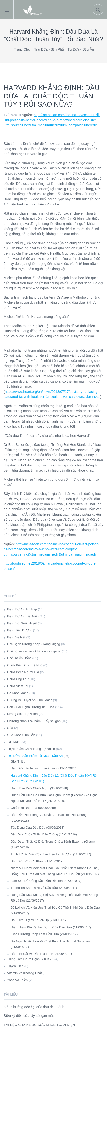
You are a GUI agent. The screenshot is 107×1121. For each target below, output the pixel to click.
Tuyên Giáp (15, 966)
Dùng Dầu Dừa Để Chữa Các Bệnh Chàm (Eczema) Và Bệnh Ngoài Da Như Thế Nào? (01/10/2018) (54, 798)
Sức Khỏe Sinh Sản (21, 735)
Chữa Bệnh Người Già (23, 672)
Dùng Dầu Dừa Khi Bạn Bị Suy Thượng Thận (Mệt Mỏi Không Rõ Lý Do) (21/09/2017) (54, 897)
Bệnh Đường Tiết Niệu (23, 616)
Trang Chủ (22, 49)
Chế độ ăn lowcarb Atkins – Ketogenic (34, 651)
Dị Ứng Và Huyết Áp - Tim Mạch (29, 700)
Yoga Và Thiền (17, 980)
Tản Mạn (13, 742)
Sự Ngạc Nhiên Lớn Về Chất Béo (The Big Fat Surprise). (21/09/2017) (51, 944)
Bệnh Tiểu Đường (19, 630)
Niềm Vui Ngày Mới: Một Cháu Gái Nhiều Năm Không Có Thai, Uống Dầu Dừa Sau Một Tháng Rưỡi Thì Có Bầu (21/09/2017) (55, 870)
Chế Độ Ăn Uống (19, 658)
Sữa (10, 728)
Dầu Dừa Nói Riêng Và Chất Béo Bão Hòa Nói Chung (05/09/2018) (48, 817)
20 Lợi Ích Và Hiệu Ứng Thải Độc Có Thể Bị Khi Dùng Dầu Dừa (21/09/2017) (55, 910)
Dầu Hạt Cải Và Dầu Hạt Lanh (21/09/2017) (41, 954)
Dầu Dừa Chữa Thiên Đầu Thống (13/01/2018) (44, 834)
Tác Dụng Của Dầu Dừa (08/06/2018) (37, 827)
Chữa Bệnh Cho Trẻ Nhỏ (24, 665)
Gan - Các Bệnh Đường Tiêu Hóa (30, 707)
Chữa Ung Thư (18, 679)
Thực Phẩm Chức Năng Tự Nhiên (31, 749)
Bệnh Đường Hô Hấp (22, 609)
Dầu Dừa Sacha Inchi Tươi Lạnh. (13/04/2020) (43, 768)
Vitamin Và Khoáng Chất (24, 973)
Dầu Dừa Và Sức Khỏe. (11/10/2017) (37, 861)
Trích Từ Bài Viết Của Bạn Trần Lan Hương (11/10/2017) (51, 854)
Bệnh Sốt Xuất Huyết (22, 623)
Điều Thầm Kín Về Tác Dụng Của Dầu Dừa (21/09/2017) (51, 927)
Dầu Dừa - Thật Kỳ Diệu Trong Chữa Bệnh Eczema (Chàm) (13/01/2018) (53, 844)
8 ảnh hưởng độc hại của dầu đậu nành (34, 1007)
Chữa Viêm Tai (17, 686)
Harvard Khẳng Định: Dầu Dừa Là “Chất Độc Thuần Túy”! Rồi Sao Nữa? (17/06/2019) (54, 778)
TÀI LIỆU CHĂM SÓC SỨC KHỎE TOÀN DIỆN (39, 1025)
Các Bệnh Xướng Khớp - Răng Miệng (33, 644)
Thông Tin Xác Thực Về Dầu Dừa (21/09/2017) (44, 887)
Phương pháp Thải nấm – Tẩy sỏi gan (34, 721)
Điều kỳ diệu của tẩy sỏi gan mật (29, 1016)
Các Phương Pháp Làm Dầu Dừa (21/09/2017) (44, 934)
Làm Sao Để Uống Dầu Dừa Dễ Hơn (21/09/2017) (46, 881)
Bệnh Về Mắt (16, 637)
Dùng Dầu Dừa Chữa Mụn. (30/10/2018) (39, 788)
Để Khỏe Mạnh (17, 693)
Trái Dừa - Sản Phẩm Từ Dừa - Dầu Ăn (64, 49)
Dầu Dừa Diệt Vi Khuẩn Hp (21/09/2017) (39, 920)
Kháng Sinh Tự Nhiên (22, 714)
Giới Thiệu (18, 761)
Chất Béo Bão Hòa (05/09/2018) (33, 808)
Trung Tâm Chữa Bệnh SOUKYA (30, 959)
